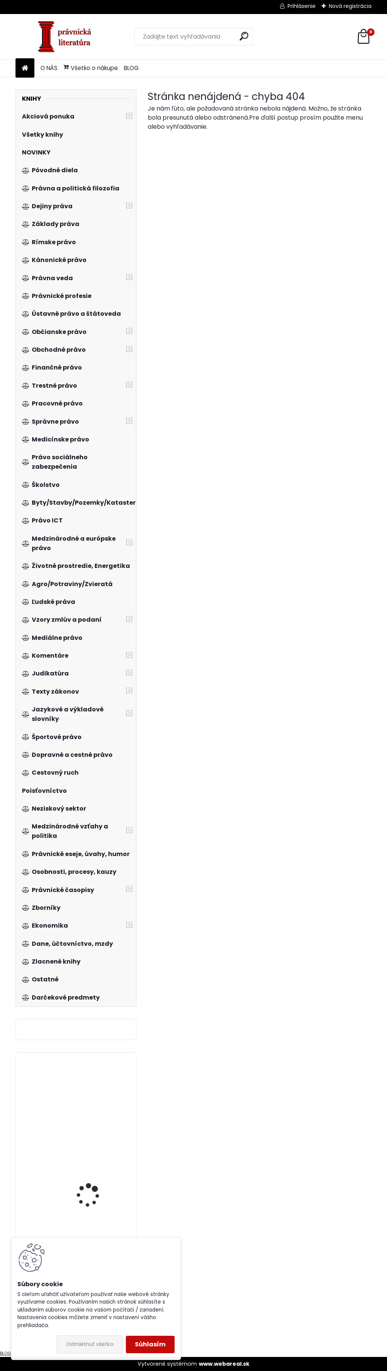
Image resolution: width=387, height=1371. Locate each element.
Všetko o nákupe (90, 68)
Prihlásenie (302, 6)
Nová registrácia (350, 6)
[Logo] (67, 37)
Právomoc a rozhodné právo (94, 1092)
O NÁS (48, 68)
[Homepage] (24, 68)
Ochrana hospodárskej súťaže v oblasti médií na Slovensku (96, 1184)
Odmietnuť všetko (89, 1344)
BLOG (131, 68)
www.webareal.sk (224, 1364)
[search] (244, 36)
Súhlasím (150, 1344)
